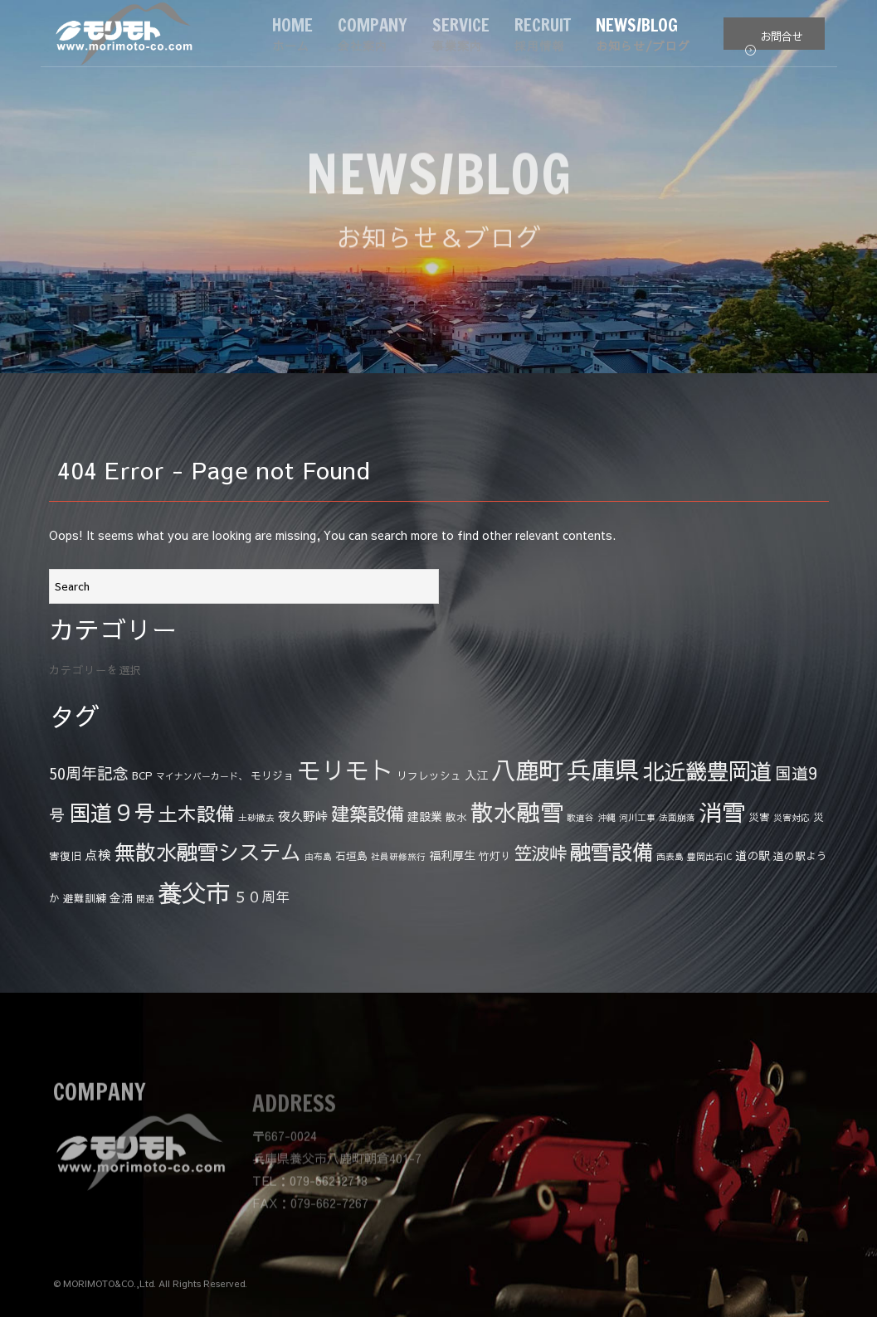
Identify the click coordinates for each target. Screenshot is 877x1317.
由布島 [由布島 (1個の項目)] (318, 856)
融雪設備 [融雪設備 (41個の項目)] (611, 851)
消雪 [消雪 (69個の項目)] (722, 811)
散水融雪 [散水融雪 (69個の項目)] (516, 811)
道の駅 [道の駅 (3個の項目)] (752, 855)
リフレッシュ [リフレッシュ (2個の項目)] (429, 775)
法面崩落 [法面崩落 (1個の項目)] (677, 817)
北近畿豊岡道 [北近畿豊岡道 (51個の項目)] (707, 770)
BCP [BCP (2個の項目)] (142, 775)
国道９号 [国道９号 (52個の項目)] (112, 812)
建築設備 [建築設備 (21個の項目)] (367, 813)
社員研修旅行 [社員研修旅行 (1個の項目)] (398, 856)
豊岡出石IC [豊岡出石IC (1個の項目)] (709, 856)
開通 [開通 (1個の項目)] (145, 898)
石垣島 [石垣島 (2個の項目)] (351, 855)
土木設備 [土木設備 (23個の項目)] (196, 813)
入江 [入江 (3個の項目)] (476, 774)
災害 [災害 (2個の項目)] (759, 816)
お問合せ (774, 39)
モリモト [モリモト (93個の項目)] (345, 769)
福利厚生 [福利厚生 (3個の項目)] (452, 855)
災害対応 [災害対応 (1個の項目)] (791, 817)
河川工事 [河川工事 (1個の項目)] (637, 817)
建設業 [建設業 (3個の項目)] (424, 816)
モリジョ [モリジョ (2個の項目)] (272, 775)
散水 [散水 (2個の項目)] (456, 816)
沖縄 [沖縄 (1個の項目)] (606, 817)
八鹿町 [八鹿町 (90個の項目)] (527, 769)
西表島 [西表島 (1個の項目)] (670, 856)
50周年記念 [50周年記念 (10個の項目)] (89, 773)
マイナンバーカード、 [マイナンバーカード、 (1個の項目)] (201, 776)
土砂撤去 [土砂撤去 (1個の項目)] (256, 817)
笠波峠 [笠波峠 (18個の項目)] (540, 852)
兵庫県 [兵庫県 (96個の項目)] (603, 769)
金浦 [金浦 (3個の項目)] (121, 897)
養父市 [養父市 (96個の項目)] (194, 892)
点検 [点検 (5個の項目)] (98, 854)
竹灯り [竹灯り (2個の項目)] (495, 855)
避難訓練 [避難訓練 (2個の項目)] (84, 898)
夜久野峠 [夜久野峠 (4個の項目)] (303, 815)
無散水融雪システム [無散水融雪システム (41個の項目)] (207, 851)
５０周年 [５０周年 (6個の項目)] (261, 896)
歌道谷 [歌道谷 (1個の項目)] (580, 817)
